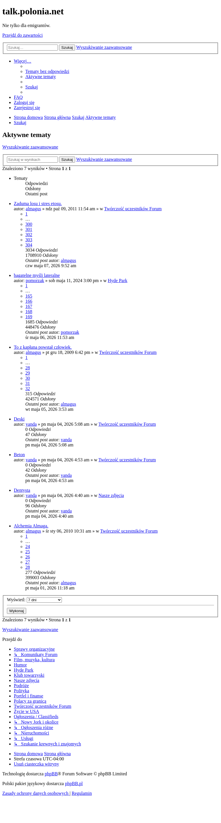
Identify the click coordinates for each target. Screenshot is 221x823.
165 (28, 296)
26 (27, 556)
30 (27, 378)
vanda (31, 424)
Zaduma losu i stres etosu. (38, 203)
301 (28, 229)
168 (28, 311)
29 (27, 373)
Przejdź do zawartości (22, 35)
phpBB (51, 773)
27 (27, 562)
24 (27, 546)
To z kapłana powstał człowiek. (43, 347)
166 (28, 301)
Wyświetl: (34, 599)
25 (27, 551)
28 (27, 367)
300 (28, 224)
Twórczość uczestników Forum (133, 208)
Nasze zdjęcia (111, 495)
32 (27, 388)
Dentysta (22, 490)
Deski (19, 419)
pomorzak (35, 280)
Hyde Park (117, 280)
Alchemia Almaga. (31, 525)
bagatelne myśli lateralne (37, 275)
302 (28, 234)
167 (28, 306)
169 (28, 316)
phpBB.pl (74, 783)
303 (28, 239)
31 (27, 383)
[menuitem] (47, 71)
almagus (33, 208)
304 (28, 244)
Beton (19, 454)
